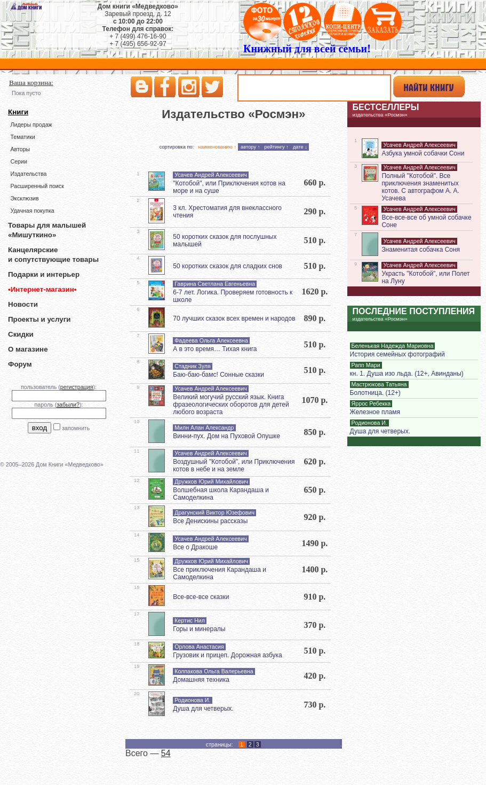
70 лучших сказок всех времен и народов (234, 318)
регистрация (76, 387)
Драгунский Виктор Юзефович (214, 512)
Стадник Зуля (192, 366)
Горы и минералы (199, 629)
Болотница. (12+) (375, 393)
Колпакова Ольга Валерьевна (213, 671)
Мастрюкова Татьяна (379, 384)
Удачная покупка (32, 210)
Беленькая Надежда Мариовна (393, 346)
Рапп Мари (366, 365)
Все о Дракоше (195, 547)
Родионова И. (192, 700)
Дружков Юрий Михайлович (211, 481)
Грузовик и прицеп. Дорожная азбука (227, 655)
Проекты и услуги (39, 319)
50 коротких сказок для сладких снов (227, 266)
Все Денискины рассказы (210, 521)
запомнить (76, 428)
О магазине (28, 349)
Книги (18, 112)
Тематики (22, 137)
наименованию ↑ (217, 147)
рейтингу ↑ (276, 147)
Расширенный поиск (36, 186)
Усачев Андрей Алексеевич (210, 175)
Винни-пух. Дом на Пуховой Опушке (226, 436)
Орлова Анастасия (199, 646)
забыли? (68, 404)
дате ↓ (300, 147)
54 (166, 753)
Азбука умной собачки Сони (422, 153)
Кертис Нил (189, 620)
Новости (23, 304)
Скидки (21, 334)
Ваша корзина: (31, 83)
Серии (18, 161)
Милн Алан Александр (204, 427)
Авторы (20, 149)
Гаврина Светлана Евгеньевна (214, 284)
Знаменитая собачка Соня (420, 249)
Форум (20, 364)
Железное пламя (375, 412)
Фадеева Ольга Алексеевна (211, 340)
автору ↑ (250, 147)
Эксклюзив (24, 198)
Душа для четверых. (203, 708)
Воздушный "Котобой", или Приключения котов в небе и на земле (233, 465)
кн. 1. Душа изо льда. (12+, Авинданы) (407, 373)
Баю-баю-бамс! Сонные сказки (218, 374)
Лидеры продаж (31, 124)
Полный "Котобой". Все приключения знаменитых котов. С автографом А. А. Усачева (420, 187)
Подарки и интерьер (43, 274)
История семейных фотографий (397, 354)
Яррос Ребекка (371, 403)
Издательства (28, 173)
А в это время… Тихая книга (215, 349)
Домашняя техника (201, 679)
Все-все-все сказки (201, 597)
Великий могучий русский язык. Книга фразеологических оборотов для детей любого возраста (231, 404)
